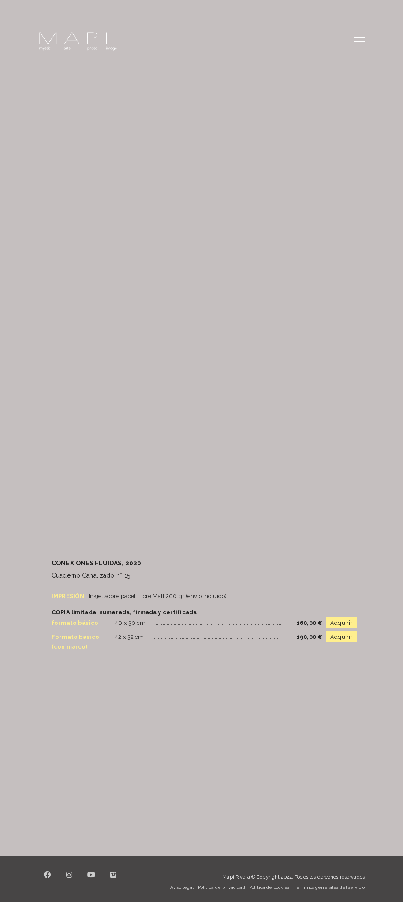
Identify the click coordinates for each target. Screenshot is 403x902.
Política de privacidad (221, 887)
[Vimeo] (113, 880)
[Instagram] (69, 880)
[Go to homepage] (78, 41)
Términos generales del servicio (329, 887)
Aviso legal (182, 887)
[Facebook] (47, 880)
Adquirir (341, 623)
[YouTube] (91, 880)
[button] (359, 41)
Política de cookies (269, 887)
